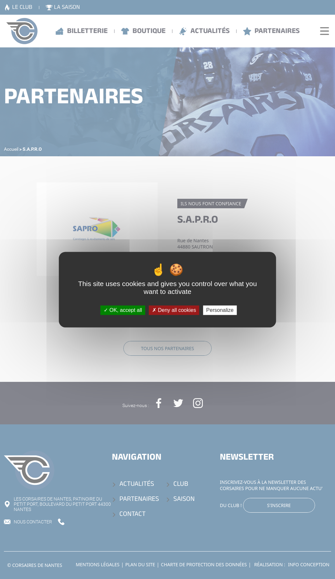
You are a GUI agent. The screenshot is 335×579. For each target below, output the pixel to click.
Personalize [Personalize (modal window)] (220, 310)
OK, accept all (123, 310)
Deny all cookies (174, 310)
